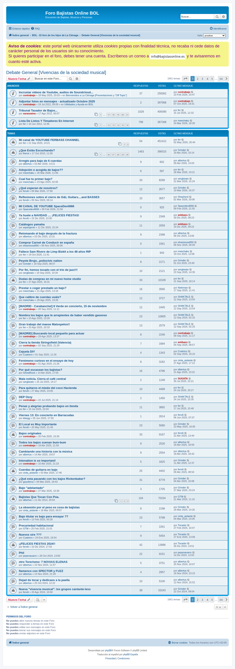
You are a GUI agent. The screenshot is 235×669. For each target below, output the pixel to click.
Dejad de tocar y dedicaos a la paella (44, 580)
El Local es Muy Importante (38, 424)
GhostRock (29, 372)
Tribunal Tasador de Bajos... (38, 110)
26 (108, 154)
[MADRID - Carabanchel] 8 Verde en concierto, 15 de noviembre (63, 306)
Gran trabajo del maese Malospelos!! (44, 324)
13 (113, 125)
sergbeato (183, 178)
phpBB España (130, 654)
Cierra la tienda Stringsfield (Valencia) (45, 342)
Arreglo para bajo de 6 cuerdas (40, 160)
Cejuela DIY (27, 351)
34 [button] (220, 79)
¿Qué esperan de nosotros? (38, 188)
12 (108, 125)
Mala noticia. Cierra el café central (42, 378)
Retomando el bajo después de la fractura (48, 233)
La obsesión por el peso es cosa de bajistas (49, 507)
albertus (27, 163)
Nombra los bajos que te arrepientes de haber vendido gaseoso (63, 315)
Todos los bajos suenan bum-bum (42, 442)
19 (118, 114)
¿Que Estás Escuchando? (37, 150)
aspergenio (29, 227)
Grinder (182, 150)
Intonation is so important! (37, 460)
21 (127, 114)
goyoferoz (28, 481)
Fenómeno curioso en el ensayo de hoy (46, 360)
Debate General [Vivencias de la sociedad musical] (56, 72)
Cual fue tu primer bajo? (35, 179)
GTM (180, 496)
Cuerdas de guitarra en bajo (38, 469)
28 (118, 154)
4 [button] (207, 79)
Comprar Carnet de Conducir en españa (46, 242)
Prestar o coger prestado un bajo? (42, 288)
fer (179, 110)
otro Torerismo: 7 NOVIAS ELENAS (43, 562)
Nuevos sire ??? (30, 534)
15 (122, 125)
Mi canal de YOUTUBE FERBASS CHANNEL (49, 140)
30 (127, 154)
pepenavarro (30, 555)
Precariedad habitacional (36, 525)
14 (118, 125)
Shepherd (183, 196)
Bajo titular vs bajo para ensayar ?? (43, 516)
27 (113, 154)
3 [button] (202, 79)
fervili (26, 191)
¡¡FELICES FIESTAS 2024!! (37, 543)
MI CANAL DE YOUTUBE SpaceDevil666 (46, 206)
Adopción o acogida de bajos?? (41, 170)
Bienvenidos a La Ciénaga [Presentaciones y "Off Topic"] (96, 95)
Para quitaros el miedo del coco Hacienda (48, 388)
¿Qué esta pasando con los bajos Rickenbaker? (52, 478)
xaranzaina (29, 113)
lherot (26, 153)
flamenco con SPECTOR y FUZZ (41, 571)
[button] (185, 78)
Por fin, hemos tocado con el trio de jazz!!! (48, 269)
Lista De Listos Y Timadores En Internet (46, 121)
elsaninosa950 (31, 245)
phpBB (108, 650)
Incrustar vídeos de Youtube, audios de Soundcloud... (56, 92)
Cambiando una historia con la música (45, 451)
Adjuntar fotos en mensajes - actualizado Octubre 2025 (57, 101)
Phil (21, 552)
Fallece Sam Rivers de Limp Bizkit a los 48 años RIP (55, 251)
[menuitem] (35, 28)
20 (122, 114)
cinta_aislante (185, 360)
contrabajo (29, 95)
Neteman (183, 287)
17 (108, 114)
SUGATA (183, 378)
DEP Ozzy (25, 397)
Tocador (182, 525)
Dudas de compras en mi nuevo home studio (50, 279)
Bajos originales (30, 433)
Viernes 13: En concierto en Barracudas (46, 415)
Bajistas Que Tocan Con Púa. (39, 497)
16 (127, 125)
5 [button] (212, 79)
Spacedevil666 (31, 209)
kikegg (26, 418)
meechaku (183, 120)
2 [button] (197, 79)
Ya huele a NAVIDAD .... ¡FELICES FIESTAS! (49, 215)
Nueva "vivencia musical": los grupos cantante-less (55, 589)
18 (113, 114)
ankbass (183, 215)
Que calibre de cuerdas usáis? (40, 297)
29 (122, 154)
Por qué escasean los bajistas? (40, 369)
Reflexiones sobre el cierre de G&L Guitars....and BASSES (59, 197)
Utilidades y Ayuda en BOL (78, 104)
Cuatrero (28, 354)
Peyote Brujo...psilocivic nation (40, 260)
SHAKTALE (184, 296)
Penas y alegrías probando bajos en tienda (48, 406)
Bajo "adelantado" (31, 488)
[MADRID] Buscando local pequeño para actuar (51, 333)
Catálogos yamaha (32, 224)
